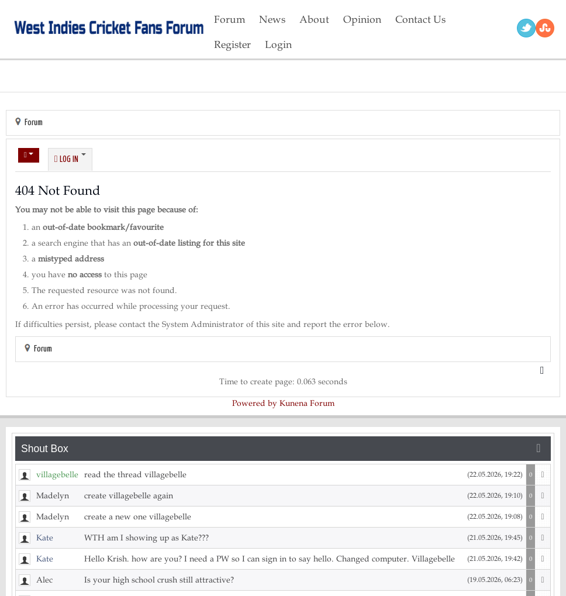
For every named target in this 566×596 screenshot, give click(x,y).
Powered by (254, 403)
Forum (34, 122)
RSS (545, 28)
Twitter (526, 28)
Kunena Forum (306, 403)
